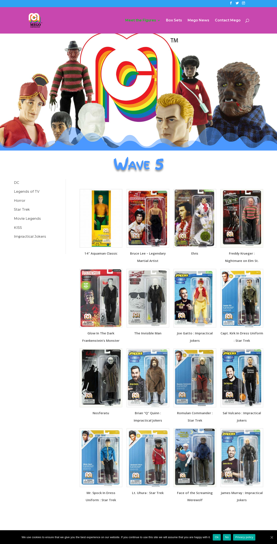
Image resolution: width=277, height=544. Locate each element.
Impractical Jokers (30, 236)
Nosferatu (101, 413)
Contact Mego (228, 20)
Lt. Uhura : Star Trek (148, 493)
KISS (18, 228)
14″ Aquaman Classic (101, 253)
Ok (217, 537)
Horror (19, 201)
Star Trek (22, 209)
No (227, 537)
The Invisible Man (147, 333)
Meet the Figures (140, 20)
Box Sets (174, 20)
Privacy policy (244, 537)
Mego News (198, 20)
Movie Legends (27, 219)
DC (16, 183)
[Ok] (271, 537)
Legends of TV (26, 191)
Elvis (194, 253)
